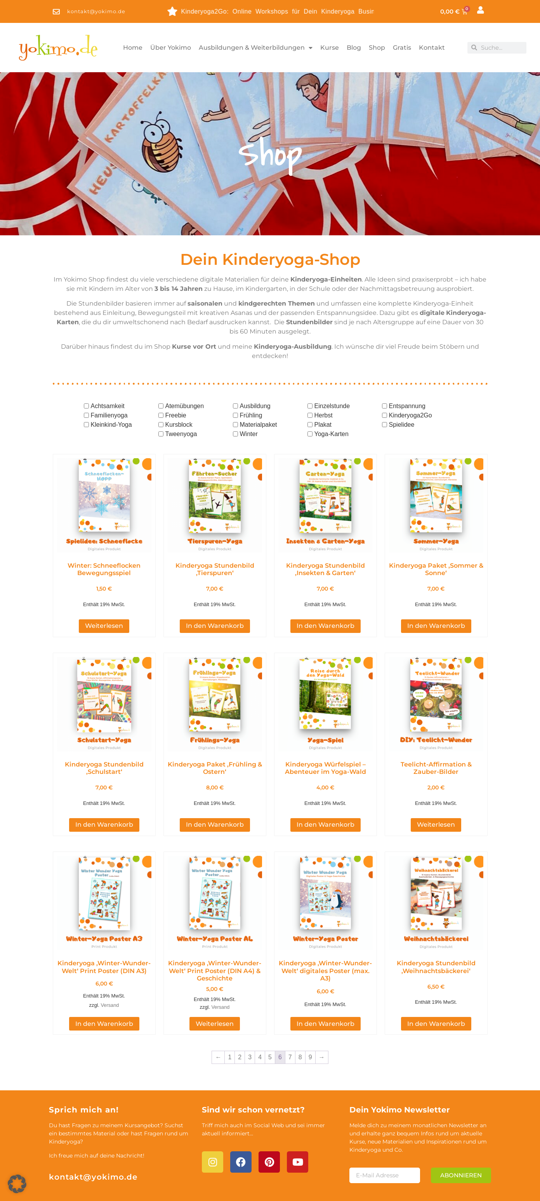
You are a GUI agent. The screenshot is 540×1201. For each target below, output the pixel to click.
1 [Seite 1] (229, 1027)
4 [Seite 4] (260, 1027)
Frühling (251, 415)
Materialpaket (258, 424)
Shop (377, 47)
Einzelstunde (332, 406)
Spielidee (402, 424)
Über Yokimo (170, 47)
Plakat (323, 424)
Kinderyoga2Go (410, 415)
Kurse (329, 47)
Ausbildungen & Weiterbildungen (256, 48)
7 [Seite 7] (290, 1027)
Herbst (323, 415)
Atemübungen (184, 406)
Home (132, 47)
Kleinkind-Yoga (111, 424)
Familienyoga (109, 415)
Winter (249, 434)
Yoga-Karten (331, 434)
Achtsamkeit (108, 406)
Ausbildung (255, 406)
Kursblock (179, 424)
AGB (473, 1187)
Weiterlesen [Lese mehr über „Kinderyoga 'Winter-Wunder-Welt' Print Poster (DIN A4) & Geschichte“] (215, 994)
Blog (354, 47)
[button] (17, 1184)
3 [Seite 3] (250, 1027)
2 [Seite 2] (239, 1027)
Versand (110, 975)
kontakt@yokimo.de (93, 1147)
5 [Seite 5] (270, 1027)
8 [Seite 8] (300, 1027)
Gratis (402, 47)
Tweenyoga (181, 434)
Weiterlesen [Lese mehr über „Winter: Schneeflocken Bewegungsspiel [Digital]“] (104, 611)
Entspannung (407, 406)
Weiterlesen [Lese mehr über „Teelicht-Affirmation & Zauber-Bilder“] (436, 795)
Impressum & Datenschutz (409, 1187)
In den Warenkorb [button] (215, 611)
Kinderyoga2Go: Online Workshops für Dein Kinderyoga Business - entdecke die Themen (280, 11)
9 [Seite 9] (310, 1027)
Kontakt (432, 47)
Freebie (175, 415)
